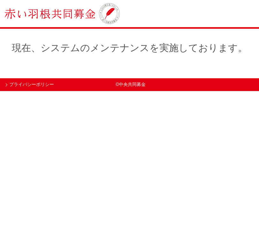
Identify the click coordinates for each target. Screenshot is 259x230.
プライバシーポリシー (31, 84)
